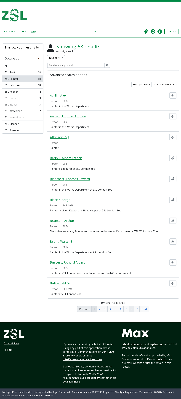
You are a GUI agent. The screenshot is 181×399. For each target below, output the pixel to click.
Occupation (13, 58)
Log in (171, 31)
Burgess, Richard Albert (67, 262)
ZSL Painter (22, 79)
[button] (145, 31)
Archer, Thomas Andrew (68, 116)
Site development (133, 344)
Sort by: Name (140, 84)
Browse (9, 31)
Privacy (8, 349)
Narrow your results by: (22, 47)
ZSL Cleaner (22, 124)
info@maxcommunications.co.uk (82, 359)
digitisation (156, 344)
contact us (161, 359)
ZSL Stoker (22, 105)
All (6, 66)
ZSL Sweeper (22, 130)
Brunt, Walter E (61, 241)
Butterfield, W (60, 283)
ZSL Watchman (22, 111)
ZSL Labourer (22, 86)
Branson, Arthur (62, 221)
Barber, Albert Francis (66, 158)
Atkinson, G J (59, 137)
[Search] (60, 31)
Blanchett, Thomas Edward (70, 179)
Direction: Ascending (165, 84)
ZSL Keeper (22, 92)
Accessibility (11, 343)
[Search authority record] (76, 65)
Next (144, 309)
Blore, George (60, 200)
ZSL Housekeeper (22, 118)
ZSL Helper (22, 98)
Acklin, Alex (58, 95)
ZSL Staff (22, 73)
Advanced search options (68, 75)
